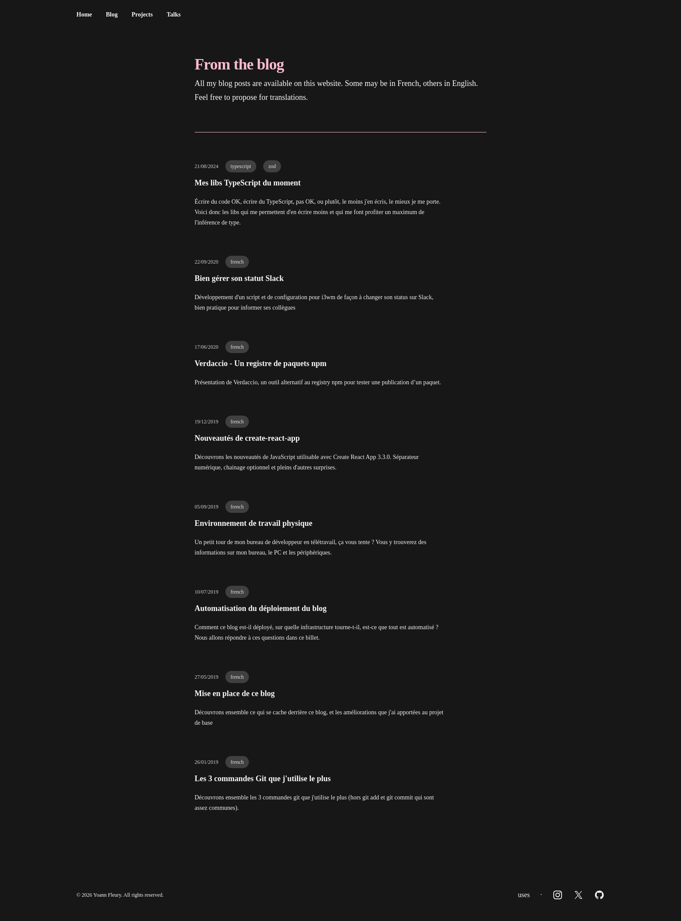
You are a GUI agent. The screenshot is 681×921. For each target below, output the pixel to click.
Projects (142, 14)
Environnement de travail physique (253, 523)
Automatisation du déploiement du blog (261, 608)
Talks (174, 14)
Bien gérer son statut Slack (239, 278)
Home (84, 14)
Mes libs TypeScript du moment (248, 182)
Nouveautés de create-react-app (247, 438)
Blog (112, 14)
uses (524, 894)
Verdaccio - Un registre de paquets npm (261, 363)
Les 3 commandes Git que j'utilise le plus (263, 778)
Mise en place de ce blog (234, 693)
